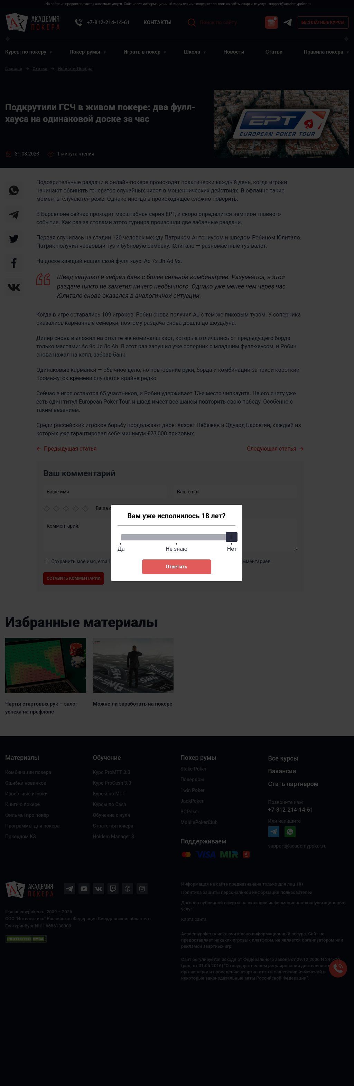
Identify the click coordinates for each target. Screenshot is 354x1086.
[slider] (232, 537)
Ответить (176, 566)
